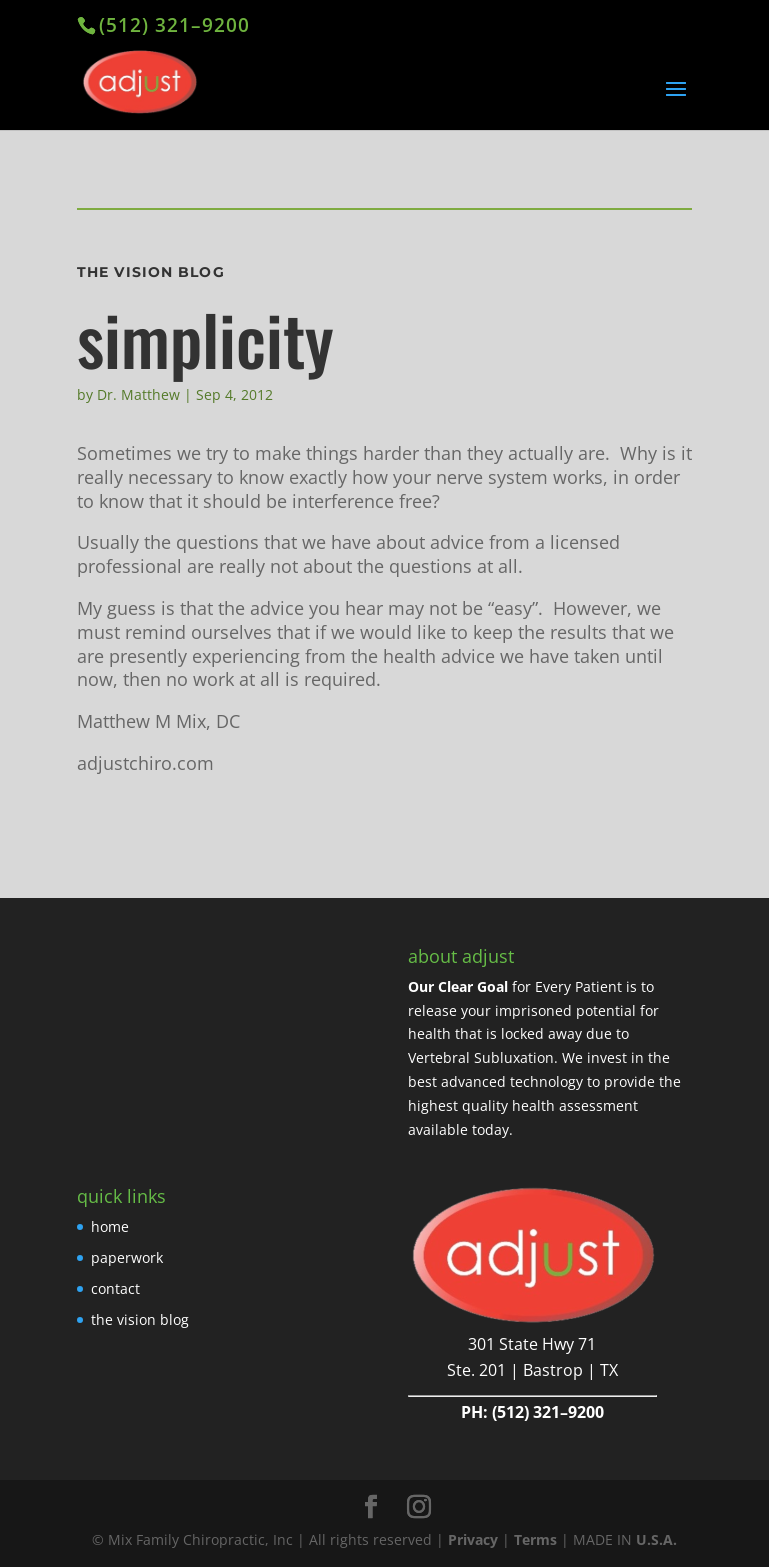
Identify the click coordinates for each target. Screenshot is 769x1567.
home (110, 1226)
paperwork (127, 1257)
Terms (535, 1539)
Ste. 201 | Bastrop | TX (532, 1370)
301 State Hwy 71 (532, 1344)
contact (115, 1288)
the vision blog (140, 1319)
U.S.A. (656, 1539)
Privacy (473, 1539)
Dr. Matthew (138, 394)
